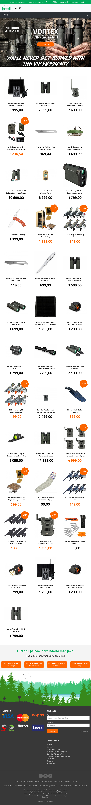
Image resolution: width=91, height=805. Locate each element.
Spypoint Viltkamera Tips (55, 754)
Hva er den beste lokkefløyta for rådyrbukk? (34, 664)
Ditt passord (50, 722)
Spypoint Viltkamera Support (57, 751)
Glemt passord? (85, 731)
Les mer (52, 795)
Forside (49, 744)
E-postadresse (51, 715)
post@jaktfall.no (51, 786)
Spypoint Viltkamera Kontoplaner (58, 756)
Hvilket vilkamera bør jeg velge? (80, 664)
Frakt (17, 781)
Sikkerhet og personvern (43, 781)
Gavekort (50, 761)
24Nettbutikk (49, 801)
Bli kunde (50, 747)
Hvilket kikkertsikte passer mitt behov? (57, 664)
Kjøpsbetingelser (27, 781)
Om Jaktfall (51, 758)
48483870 (41, 786)
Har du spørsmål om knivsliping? (11, 664)
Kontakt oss (51, 763)
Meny (4, 15)
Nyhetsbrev (58, 781)
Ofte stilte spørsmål (70, 781)
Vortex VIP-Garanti (53, 749)
